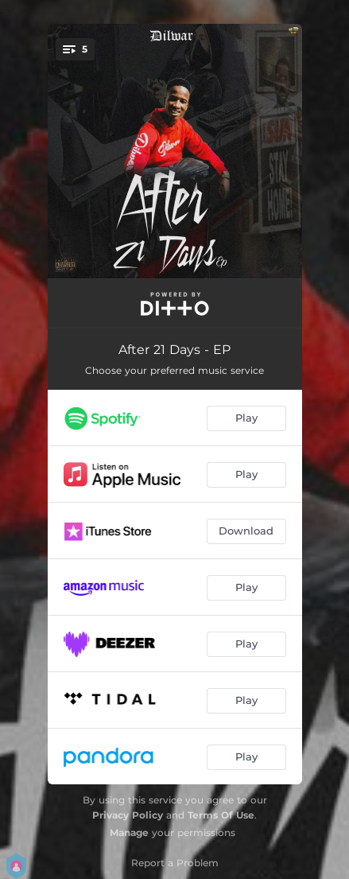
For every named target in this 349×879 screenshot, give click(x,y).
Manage (129, 832)
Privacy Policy (127, 815)
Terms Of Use (221, 815)
